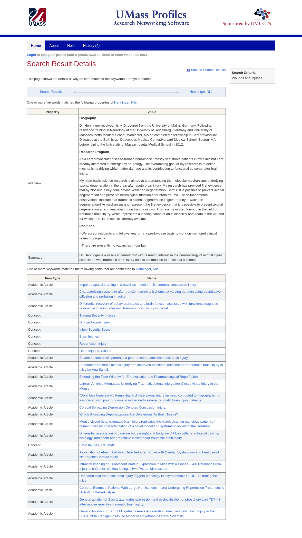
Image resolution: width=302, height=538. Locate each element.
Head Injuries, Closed (95, 351)
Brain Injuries (89, 336)
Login (31, 55)
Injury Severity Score (95, 329)
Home (36, 46)
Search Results (51, 92)
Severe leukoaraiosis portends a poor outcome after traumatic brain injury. (134, 358)
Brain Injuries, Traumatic (97, 445)
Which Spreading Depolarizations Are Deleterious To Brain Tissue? (129, 414)
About (54, 46)
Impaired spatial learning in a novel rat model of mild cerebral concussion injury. (138, 285)
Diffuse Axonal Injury (95, 322)
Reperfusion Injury (93, 344)
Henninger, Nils (201, 92)
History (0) (91, 46)
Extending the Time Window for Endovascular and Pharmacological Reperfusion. (139, 377)
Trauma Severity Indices (97, 315)
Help (71, 46)
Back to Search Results (206, 70)
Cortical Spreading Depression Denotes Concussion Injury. (123, 407)
